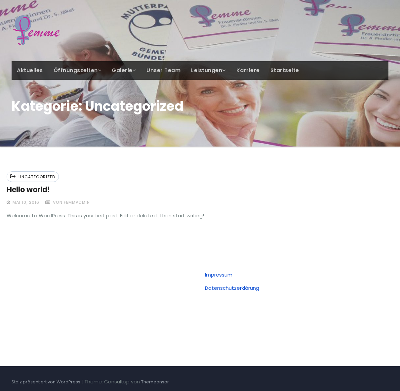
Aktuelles (30, 70)
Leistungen (208, 70)
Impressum (218, 274)
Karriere (248, 70)
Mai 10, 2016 (25, 202)
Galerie (124, 70)
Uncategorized (37, 177)
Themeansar (155, 382)
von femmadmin (67, 202)
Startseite (284, 70)
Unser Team (163, 70)
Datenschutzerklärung (232, 287)
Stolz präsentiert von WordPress (46, 382)
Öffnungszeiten (77, 70)
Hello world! (28, 190)
